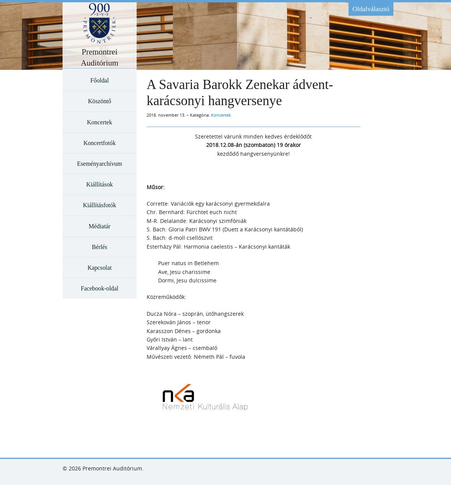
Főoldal (99, 80)
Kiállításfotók (99, 205)
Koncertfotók (99, 143)
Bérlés (99, 247)
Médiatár (100, 226)
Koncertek (99, 122)
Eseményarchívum (99, 163)
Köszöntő (99, 101)
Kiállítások (99, 184)
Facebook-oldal (99, 288)
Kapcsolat (100, 267)
